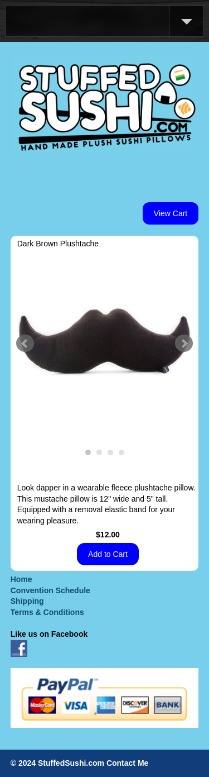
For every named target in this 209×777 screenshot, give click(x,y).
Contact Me (127, 763)
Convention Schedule (50, 590)
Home (21, 579)
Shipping (27, 601)
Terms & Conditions (47, 612)
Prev (25, 343)
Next (184, 343)
